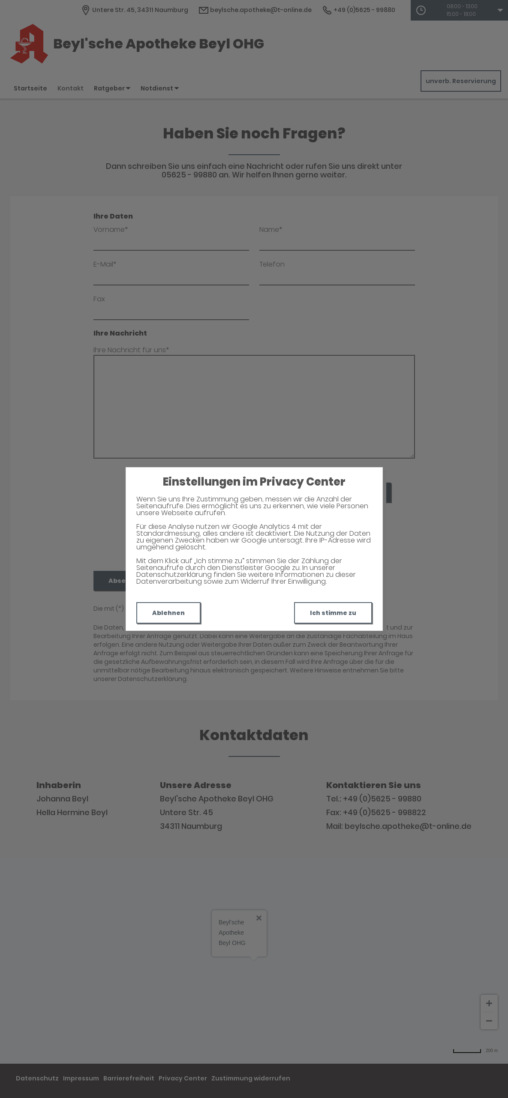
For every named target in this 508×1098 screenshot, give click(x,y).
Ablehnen (168, 613)
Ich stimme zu (333, 613)
